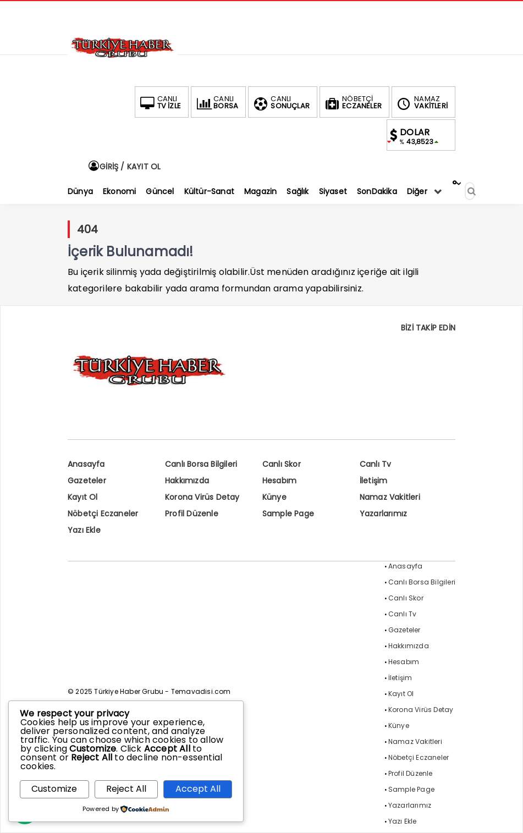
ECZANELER (352, 102)
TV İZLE (159, 102)
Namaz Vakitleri (390, 497)
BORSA (216, 102)
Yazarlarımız (383, 513)
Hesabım (279, 480)
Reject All (126, 788)
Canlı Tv (376, 464)
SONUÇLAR (280, 102)
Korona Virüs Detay (202, 497)
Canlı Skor (281, 464)
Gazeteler (87, 480)
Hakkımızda (187, 480)
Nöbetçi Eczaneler (103, 513)
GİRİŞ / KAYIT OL (123, 166)
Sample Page (288, 513)
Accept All (198, 788)
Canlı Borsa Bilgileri (201, 464)
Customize (54, 788)
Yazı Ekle (84, 530)
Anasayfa (86, 464)
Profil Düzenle (191, 513)
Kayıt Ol (83, 497)
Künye (274, 497)
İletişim (374, 480)
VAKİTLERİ (421, 102)
